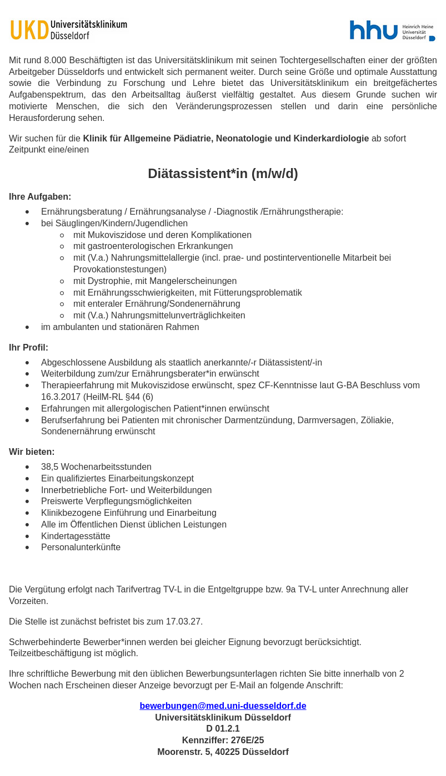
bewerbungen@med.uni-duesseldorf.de (222, 706)
